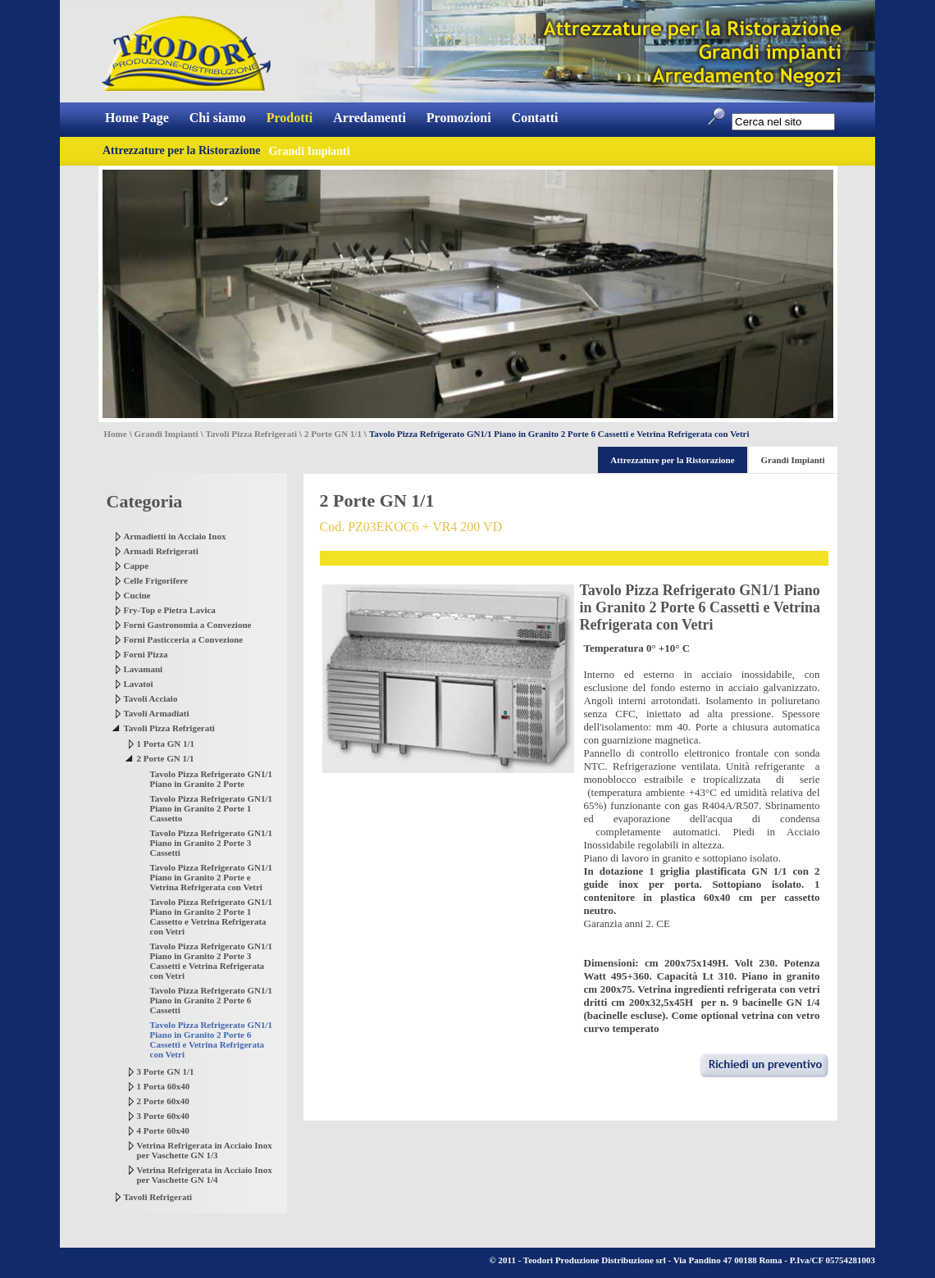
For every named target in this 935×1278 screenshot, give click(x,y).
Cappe (136, 566)
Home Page (137, 118)
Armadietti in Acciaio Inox (175, 536)
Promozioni (458, 118)
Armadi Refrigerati (161, 551)
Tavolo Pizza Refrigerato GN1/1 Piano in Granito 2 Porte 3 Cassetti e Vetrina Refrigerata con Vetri (211, 960)
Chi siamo (217, 118)
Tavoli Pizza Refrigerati (251, 434)
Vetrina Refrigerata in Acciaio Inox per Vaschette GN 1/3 (204, 1150)
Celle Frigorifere (156, 580)
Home (115, 434)
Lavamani (143, 669)
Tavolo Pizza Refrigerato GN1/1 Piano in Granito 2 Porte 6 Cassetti (211, 1000)
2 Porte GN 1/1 (333, 434)
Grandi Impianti (166, 434)
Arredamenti (369, 118)
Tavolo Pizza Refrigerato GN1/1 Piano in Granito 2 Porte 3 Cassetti (211, 842)
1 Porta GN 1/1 (166, 743)
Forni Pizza (146, 654)
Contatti (535, 118)
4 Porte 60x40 (163, 1130)
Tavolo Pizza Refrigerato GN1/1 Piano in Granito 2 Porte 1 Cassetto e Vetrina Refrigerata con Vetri (211, 916)
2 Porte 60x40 (163, 1101)
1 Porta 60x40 (163, 1086)
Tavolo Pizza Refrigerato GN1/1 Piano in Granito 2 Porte (211, 779)
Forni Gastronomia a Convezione (188, 625)
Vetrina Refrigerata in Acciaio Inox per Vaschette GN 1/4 (204, 1175)
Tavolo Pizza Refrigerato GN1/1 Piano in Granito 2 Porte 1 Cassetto (211, 808)
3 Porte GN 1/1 (165, 1071)
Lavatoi (138, 684)
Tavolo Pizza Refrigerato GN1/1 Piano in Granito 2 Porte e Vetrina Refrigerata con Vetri (211, 877)
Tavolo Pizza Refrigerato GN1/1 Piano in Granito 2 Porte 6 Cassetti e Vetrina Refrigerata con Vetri (211, 1039)
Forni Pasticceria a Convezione (184, 639)
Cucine (137, 595)
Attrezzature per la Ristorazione (181, 150)
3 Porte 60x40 (163, 1116)
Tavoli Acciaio (151, 698)
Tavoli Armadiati (156, 713)
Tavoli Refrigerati (158, 1197)
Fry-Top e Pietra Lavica (170, 610)
